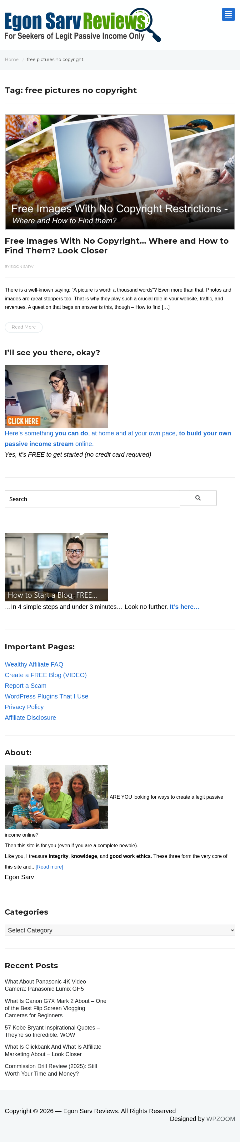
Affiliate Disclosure (30, 717)
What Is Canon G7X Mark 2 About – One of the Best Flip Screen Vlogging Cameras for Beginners (55, 1008)
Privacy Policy (24, 706)
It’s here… (185, 606)
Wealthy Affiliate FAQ (34, 664)
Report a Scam (25, 685)
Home (12, 59)
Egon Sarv (21, 266)
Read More (24, 327)
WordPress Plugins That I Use (46, 696)
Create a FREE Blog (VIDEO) (46, 675)
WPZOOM (220, 1118)
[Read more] (49, 866)
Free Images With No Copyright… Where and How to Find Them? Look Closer (117, 246)
